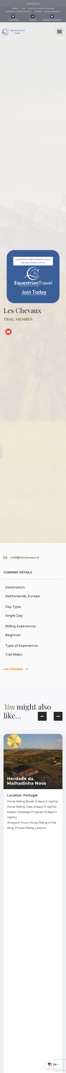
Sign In (32, 20)
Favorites (13, 20)
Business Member (52, 20)
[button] (59, 32)
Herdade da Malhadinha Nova (26, 781)
